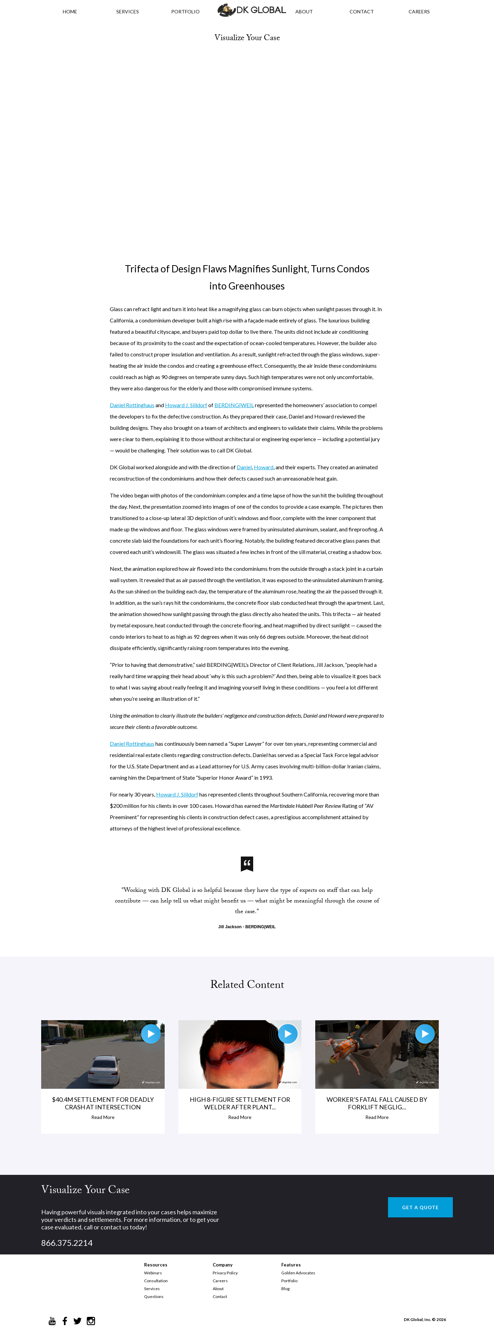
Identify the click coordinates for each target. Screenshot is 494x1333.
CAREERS (419, 11)
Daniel (244, 467)
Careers (220, 1280)
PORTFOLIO (185, 11)
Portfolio (289, 1280)
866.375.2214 (67, 1243)
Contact (220, 1296)
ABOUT (304, 11)
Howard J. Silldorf (186, 405)
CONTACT (362, 11)
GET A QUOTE (420, 1207)
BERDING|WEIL (234, 405)
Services (127, 11)
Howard (263, 467)
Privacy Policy (225, 1272)
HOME (70, 11)
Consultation (156, 1280)
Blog (285, 1288)
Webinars (153, 1272)
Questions (154, 1296)
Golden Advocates (298, 1272)
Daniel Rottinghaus (132, 405)
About (218, 1288)
